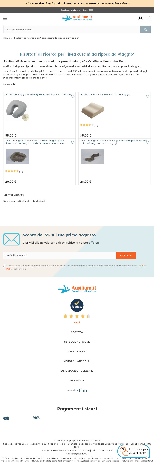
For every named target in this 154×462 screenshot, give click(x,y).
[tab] (77, 332)
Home (6, 38)
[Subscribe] (126, 255)
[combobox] (77, 29)
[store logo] (77, 17)
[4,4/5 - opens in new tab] (77, 311)
